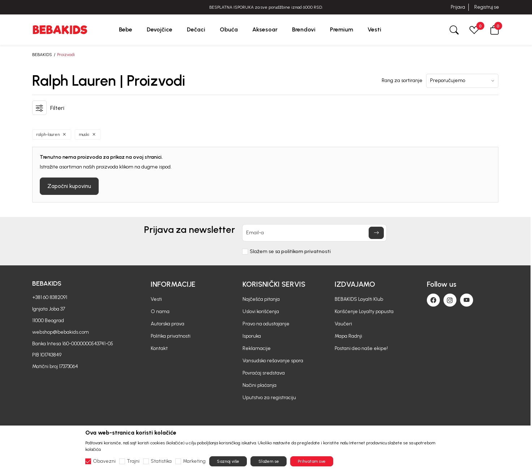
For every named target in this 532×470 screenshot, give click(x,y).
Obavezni (104, 461)
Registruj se (486, 7)
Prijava (458, 7)
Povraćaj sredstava (264, 373)
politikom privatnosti (306, 251)
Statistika (161, 461)
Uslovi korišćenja (261, 311)
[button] (494, 29)
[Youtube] (466, 300)
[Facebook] (433, 300)
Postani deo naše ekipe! (361, 348)
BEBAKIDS (42, 54)
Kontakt (159, 348)
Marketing (194, 461)
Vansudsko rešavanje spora (273, 361)
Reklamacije (257, 348)
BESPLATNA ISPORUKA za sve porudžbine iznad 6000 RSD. (266, 7)
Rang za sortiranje (402, 80)
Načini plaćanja (259, 385)
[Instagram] (449, 300)
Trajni (133, 461)
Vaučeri (343, 324)
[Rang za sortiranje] (462, 81)
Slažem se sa (290, 251)
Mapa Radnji (348, 336)
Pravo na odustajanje (266, 324)
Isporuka (252, 336)
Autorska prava (167, 324)
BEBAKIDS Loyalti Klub (359, 299)
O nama (160, 311)
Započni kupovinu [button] (69, 186)
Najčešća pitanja (261, 299)
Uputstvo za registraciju (269, 397)
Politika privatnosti (170, 336)
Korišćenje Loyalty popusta (364, 311)
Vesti (156, 299)
